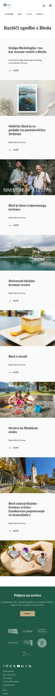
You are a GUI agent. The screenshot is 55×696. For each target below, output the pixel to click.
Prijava (27, 614)
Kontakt (5, 694)
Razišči (14, 70)
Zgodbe (29, 14)
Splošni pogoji (7, 678)
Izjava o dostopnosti (9, 675)
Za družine (9, 14)
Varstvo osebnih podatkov (11, 681)
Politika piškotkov (8, 671)
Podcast (39, 14)
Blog (20, 14)
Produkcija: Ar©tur (9, 685)
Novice (5, 690)
